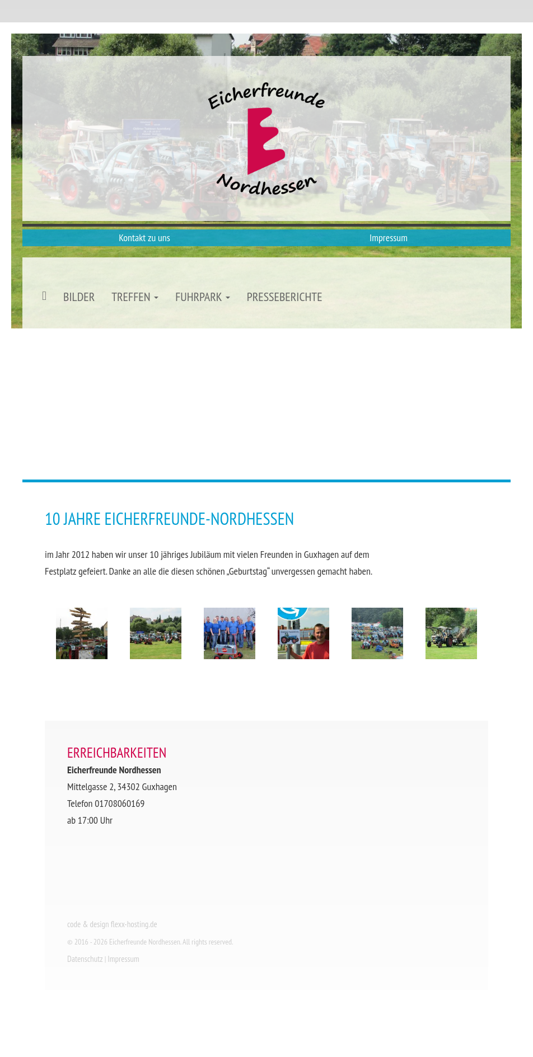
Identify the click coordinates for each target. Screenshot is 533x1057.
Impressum (389, 237)
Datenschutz (85, 958)
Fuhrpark (202, 296)
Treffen (134, 296)
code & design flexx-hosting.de (112, 924)
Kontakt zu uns (144, 237)
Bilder (79, 296)
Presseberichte (284, 296)
